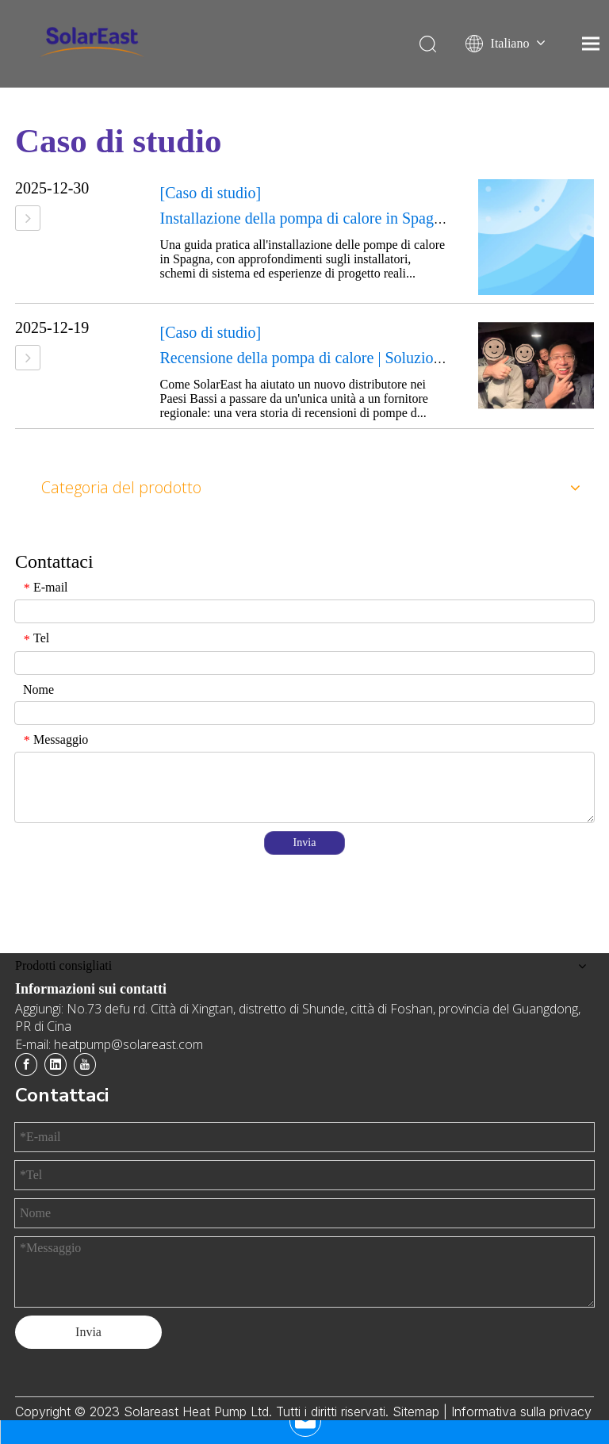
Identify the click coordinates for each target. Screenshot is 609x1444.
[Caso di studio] (211, 192)
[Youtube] (85, 1064)
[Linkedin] (55, 1064)
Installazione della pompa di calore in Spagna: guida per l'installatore (379, 218)
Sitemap (418, 1411)
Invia (304, 842)
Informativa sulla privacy (521, 1411)
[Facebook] (26, 1064)
